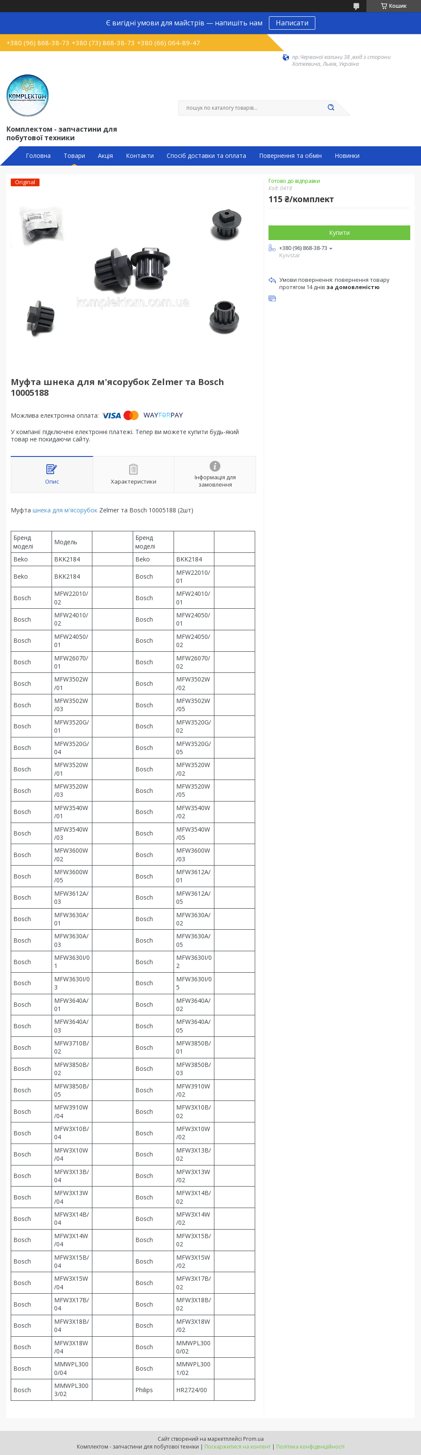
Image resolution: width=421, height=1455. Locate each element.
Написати (292, 23)
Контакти (140, 156)
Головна (38, 156)
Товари (74, 156)
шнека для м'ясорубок (65, 510)
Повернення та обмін (290, 156)
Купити (339, 232)
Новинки (347, 156)
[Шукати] (330, 108)
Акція (105, 156)
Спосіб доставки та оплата (206, 156)
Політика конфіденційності (310, 1446)
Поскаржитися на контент (237, 1446)
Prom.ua (253, 1439)
